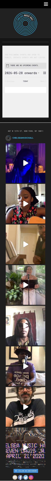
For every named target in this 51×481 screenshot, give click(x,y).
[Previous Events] (9, 81)
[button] (45, 4)
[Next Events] (43, 81)
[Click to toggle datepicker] (22, 73)
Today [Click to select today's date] (25, 81)
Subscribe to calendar (24, 90)
